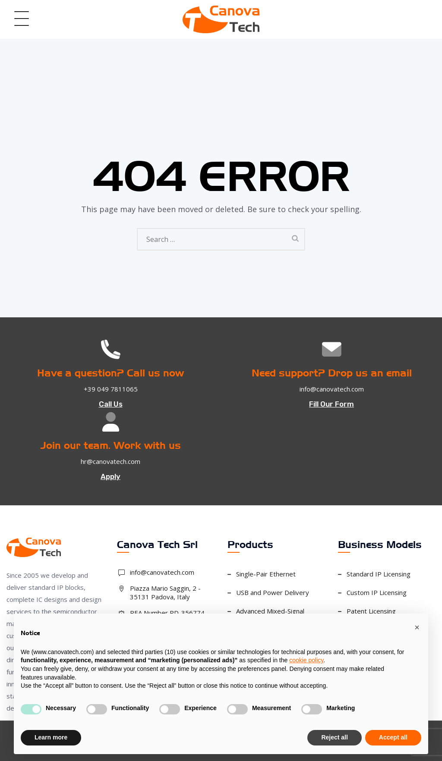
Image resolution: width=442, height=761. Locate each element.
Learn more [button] (51, 737)
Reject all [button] (334, 737)
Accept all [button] (393, 737)
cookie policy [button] (306, 660)
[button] (417, 627)
